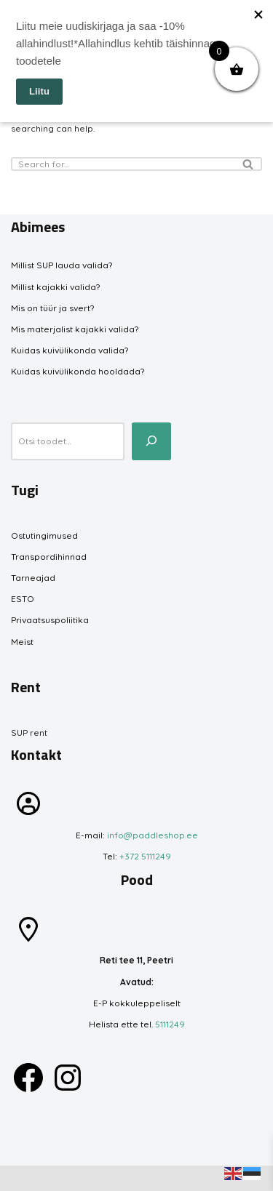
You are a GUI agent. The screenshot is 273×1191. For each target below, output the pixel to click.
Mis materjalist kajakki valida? (74, 329)
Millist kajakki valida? (55, 286)
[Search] (120, 164)
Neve (22, 1178)
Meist (22, 641)
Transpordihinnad (49, 556)
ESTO (22, 598)
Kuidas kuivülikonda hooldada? (77, 371)
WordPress (117, 1178)
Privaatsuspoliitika (50, 619)
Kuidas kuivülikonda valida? (69, 350)
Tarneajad (33, 577)
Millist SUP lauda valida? (61, 265)
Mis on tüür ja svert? (52, 307)
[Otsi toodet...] (151, 441)
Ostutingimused (44, 535)
